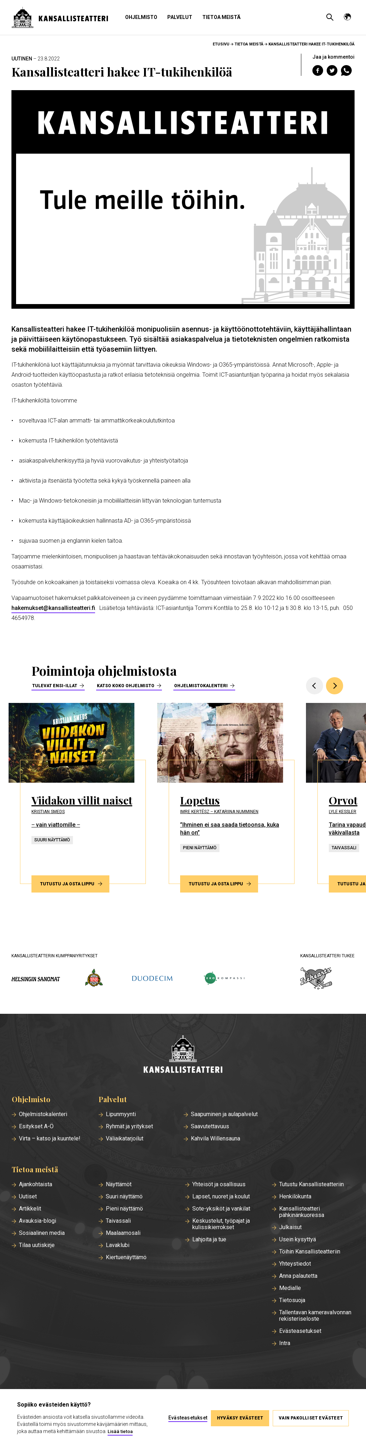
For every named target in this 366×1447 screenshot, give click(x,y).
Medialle (290, 1288)
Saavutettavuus (210, 1126)
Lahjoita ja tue (209, 1239)
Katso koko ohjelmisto (125, 685)
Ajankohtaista (35, 1184)
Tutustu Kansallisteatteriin (311, 1184)
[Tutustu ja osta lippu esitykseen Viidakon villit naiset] (77, 793)
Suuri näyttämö (124, 1196)
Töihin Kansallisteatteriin (309, 1251)
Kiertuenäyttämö (126, 1257)
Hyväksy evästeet (240, 1418)
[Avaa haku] (330, 17)
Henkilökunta (295, 1196)
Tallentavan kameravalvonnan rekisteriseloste (315, 1315)
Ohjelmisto (141, 17)
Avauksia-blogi (37, 1221)
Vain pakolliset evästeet (311, 1418)
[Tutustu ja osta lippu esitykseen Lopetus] (226, 793)
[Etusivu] (183, 1054)
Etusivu (221, 44)
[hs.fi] (35, 979)
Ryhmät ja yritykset (129, 1126)
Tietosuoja (292, 1300)
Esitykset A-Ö (36, 1126)
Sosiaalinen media (42, 1233)
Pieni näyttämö (124, 1209)
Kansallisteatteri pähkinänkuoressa (301, 1212)
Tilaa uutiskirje (37, 1245)
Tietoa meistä (221, 17)
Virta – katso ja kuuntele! (49, 1138)
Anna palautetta (298, 1276)
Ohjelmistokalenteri (201, 685)
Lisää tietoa (120, 1431)
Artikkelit (30, 1209)
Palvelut (179, 17)
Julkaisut (290, 1227)
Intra (284, 1343)
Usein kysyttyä (297, 1239)
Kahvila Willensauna (215, 1138)
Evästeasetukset (300, 1331)
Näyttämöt (119, 1184)
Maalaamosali (123, 1233)
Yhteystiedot (295, 1264)
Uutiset (28, 1196)
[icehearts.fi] (316, 979)
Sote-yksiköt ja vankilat (221, 1209)
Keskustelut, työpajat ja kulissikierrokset (221, 1224)
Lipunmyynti (121, 1114)
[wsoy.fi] (94, 979)
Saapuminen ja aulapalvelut (224, 1114)
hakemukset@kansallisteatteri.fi (53, 608)
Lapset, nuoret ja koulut (221, 1196)
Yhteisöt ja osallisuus (219, 1184)
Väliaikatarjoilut (124, 1138)
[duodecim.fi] (152, 979)
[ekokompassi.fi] (223, 979)
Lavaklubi (117, 1245)
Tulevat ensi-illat (54, 685)
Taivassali (118, 1221)
